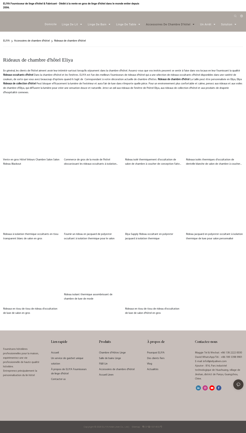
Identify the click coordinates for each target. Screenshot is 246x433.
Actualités (152, 369)
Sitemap (136, 427)
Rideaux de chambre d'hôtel (70, 40)
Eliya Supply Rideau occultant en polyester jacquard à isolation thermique (149, 236)
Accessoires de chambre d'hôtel (32, 40)
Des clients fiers (156, 358)
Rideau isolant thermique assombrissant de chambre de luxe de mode (88, 296)
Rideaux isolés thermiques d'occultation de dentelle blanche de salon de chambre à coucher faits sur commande (213, 162)
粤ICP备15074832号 (152, 427)
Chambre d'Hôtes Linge (112, 352)
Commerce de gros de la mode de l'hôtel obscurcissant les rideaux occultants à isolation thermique (90, 162)
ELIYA (6, 40)
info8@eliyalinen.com (215, 361)
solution (55, 363)
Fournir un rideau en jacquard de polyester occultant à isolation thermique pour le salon (89, 236)
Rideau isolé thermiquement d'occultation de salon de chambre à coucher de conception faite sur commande (152, 162)
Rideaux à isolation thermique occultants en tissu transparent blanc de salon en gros (30, 236)
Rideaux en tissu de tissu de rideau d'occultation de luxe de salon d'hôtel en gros (152, 311)
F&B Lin (103, 363)
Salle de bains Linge (110, 358)
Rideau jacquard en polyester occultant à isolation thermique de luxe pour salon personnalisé (214, 236)
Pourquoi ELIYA (156, 352)
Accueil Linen (106, 374)
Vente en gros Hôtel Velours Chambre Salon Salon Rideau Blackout (31, 161)
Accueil (55, 352)
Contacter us (58, 379)
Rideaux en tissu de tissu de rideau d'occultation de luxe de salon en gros (30, 311)
